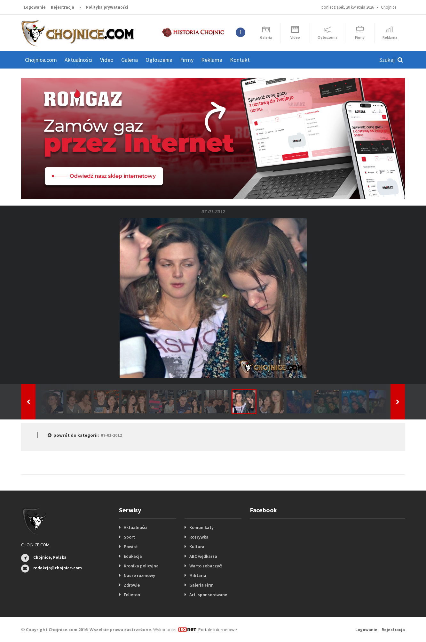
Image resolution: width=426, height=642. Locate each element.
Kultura (196, 546)
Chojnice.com (41, 59)
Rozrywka (199, 537)
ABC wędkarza (203, 556)
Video (107, 59)
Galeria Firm (201, 585)
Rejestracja (62, 7)
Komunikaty (201, 527)
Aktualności (135, 527)
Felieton (132, 594)
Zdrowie (132, 585)
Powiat (131, 546)
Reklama (211, 59)
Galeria (129, 59)
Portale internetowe (217, 629)
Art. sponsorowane (208, 594)
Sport (129, 537)
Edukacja (133, 556)
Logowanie (35, 7)
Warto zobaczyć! (205, 566)
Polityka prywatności (107, 7)
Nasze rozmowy (139, 575)
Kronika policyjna (141, 566)
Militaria (197, 575)
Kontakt (240, 59)
